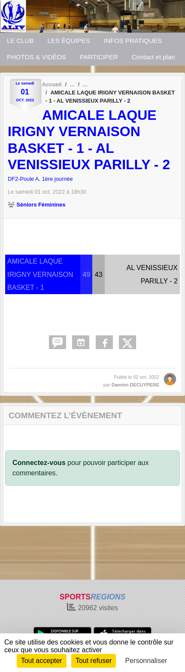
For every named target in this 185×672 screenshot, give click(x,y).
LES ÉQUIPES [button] (69, 40)
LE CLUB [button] (20, 40)
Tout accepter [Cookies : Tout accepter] (41, 660)
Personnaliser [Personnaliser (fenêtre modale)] (146, 660)
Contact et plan (153, 57)
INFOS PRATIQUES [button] (133, 40)
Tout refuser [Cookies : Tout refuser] (94, 660)
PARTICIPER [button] (99, 57)
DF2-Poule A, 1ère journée (40, 179)
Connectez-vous (39, 462)
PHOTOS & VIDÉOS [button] (36, 57)
